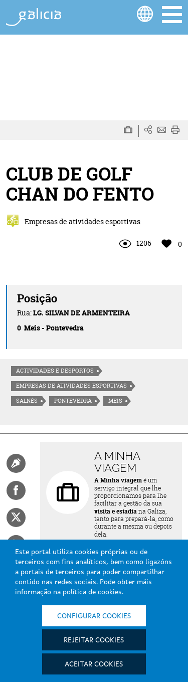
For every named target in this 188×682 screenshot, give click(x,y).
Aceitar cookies (94, 664)
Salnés (27, 401)
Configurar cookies (94, 616)
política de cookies (92, 592)
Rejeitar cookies (94, 640)
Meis (115, 401)
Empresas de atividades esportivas (71, 386)
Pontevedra (73, 401)
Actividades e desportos (55, 371)
